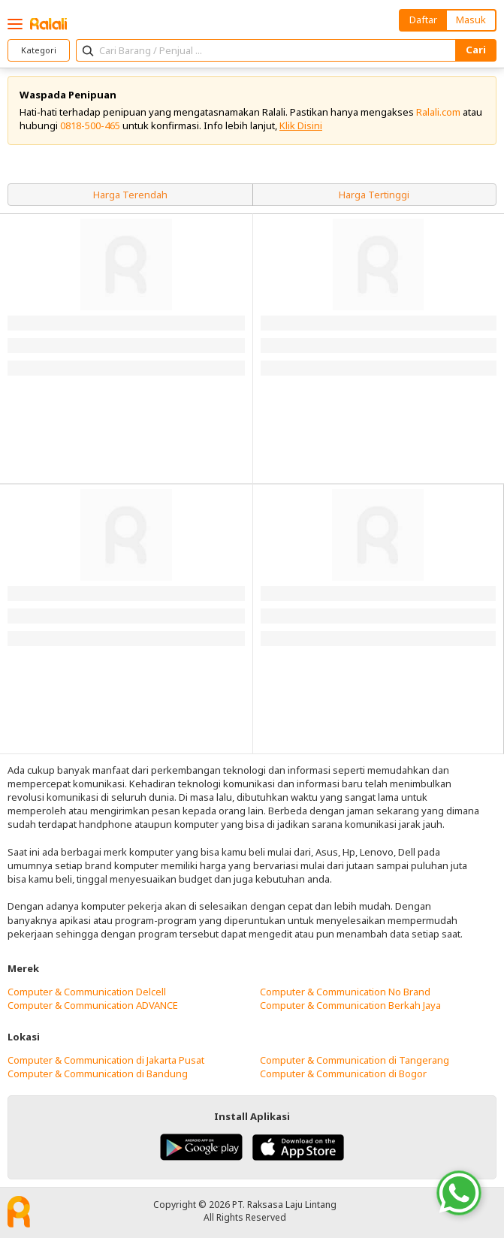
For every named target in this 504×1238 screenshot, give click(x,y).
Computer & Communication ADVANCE (93, 1005)
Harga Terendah (130, 194)
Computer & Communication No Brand (345, 991)
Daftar (423, 19)
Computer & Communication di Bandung (98, 1073)
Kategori (38, 50)
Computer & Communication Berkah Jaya (350, 1005)
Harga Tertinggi (374, 194)
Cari (476, 49)
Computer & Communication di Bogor (343, 1073)
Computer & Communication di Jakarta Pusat (106, 1060)
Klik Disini (300, 125)
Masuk (471, 19)
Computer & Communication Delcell (87, 991)
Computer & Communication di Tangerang (354, 1060)
